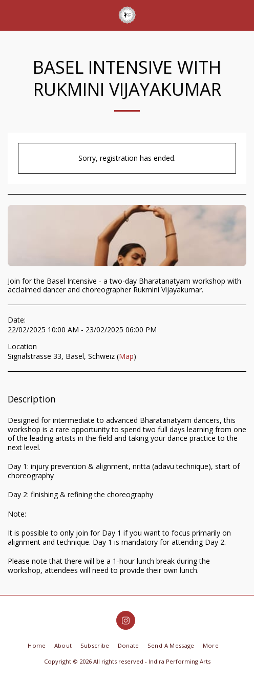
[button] (11, 14)
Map (126, 356)
